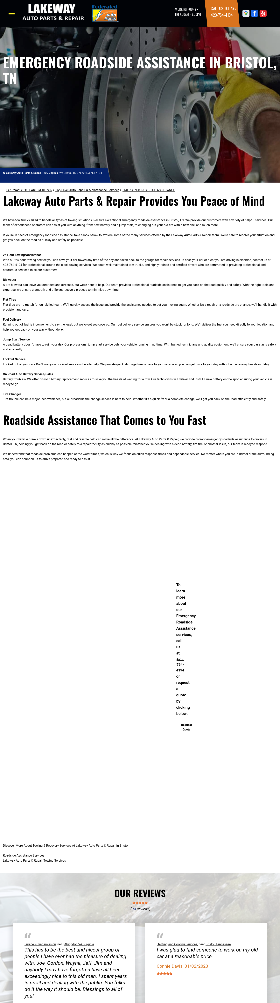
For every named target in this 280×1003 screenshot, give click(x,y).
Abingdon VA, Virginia (79, 944)
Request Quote (186, 727)
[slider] (140, 903)
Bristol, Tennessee (218, 944)
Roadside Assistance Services (23, 855)
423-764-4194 (222, 15)
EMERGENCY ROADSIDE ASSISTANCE (148, 190)
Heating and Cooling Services (177, 944)
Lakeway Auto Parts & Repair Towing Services (34, 860)
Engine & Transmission (40, 944)
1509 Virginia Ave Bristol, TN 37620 (63, 172)
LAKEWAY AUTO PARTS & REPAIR (29, 190)
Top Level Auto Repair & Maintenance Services (87, 190)
